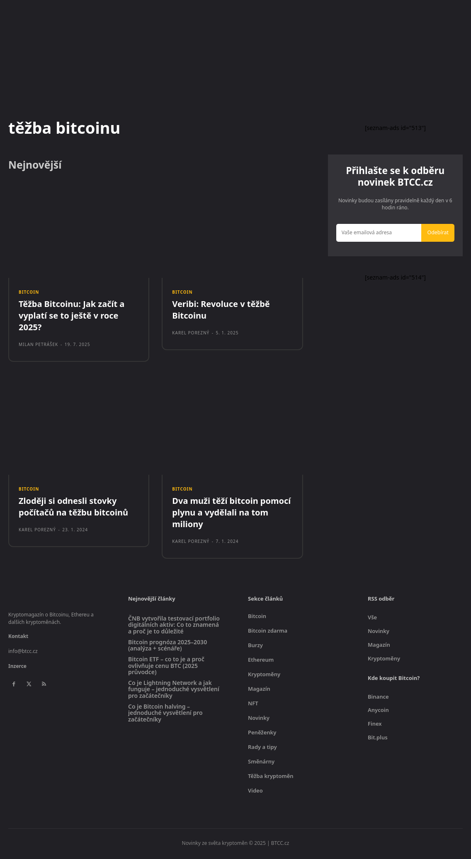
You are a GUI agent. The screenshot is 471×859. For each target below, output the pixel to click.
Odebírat (438, 234)
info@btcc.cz (23, 654)
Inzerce (17, 668)
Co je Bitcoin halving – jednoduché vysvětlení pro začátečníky (165, 715)
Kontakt (18, 639)
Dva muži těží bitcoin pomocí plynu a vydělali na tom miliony (231, 515)
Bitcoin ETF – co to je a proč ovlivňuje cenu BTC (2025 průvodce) (166, 668)
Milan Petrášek (38, 346)
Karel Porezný (190, 335)
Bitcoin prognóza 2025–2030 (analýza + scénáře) (167, 647)
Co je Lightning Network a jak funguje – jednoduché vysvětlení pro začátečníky (173, 691)
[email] (379, 234)
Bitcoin (29, 293)
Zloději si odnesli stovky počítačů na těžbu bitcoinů (73, 509)
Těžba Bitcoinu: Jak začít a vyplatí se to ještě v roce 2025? (71, 317)
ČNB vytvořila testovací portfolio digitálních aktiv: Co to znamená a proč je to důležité (174, 627)
